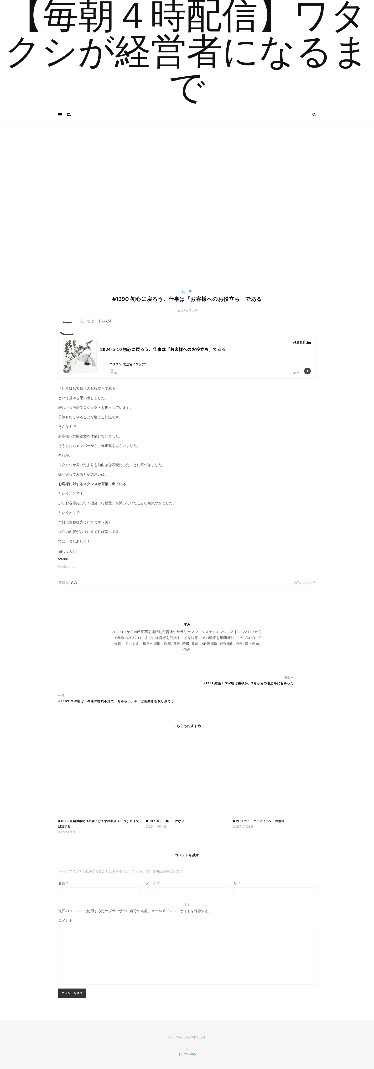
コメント (65, 920)
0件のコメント (305, 582)
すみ (73, 582)
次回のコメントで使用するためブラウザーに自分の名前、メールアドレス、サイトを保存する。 (135, 910)
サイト (239, 883)
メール (152, 883)
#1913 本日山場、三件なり (165, 821)
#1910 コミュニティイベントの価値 (258, 821)
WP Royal (198, 1037)
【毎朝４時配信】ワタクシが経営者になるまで (187, 53)
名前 (63, 883)
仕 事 (187, 291)
